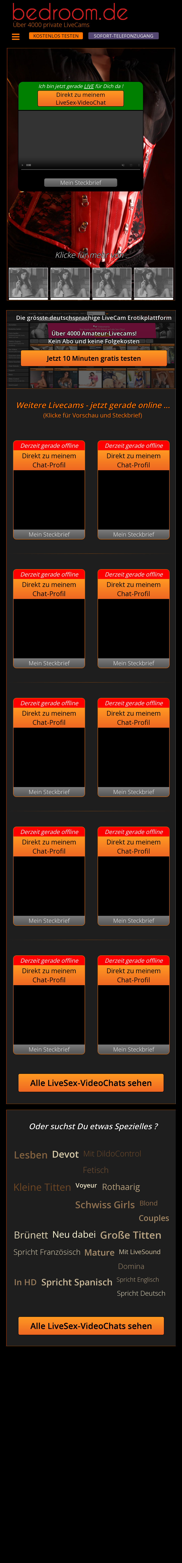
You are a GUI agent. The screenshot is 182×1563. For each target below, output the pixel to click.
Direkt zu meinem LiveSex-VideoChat (81, 98)
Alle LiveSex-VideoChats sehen (91, 1082)
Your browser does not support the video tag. (80, 142)
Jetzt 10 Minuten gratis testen (94, 358)
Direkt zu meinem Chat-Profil (49, 460)
